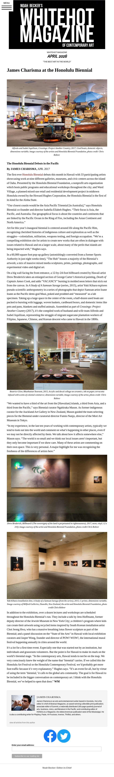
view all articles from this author (22, 723)
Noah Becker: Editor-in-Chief (57, 768)
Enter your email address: (23, 745)
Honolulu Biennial (32, 174)
